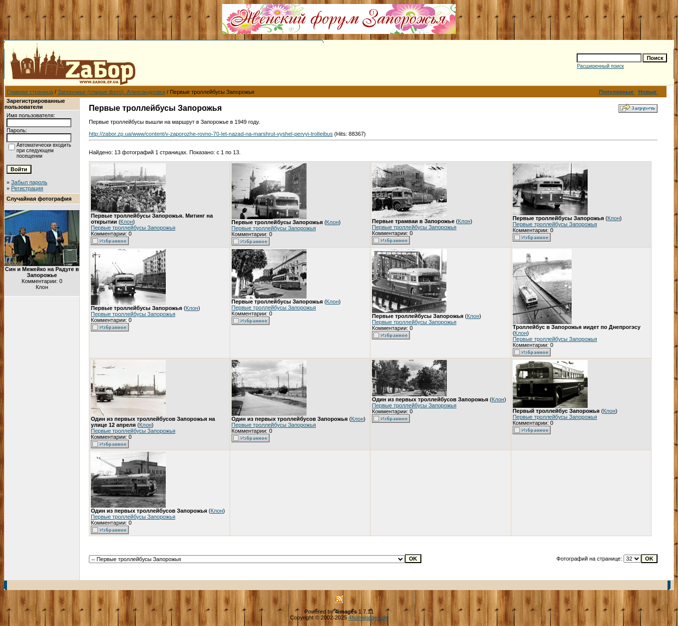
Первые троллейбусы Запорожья (133, 228)
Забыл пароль (29, 182)
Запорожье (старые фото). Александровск (112, 92)
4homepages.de (368, 618)
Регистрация (27, 188)
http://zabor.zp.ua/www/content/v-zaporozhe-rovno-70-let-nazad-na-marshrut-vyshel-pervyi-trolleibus (211, 134)
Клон (126, 222)
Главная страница (30, 92)
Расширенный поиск (600, 66)
